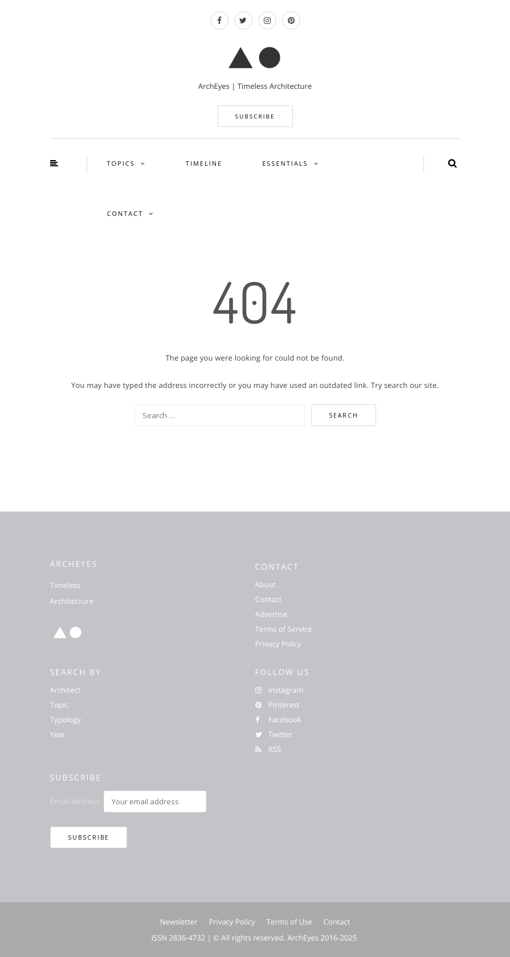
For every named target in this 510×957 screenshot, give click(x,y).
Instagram (279, 690)
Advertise (271, 614)
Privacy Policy (278, 644)
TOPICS (121, 164)
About (265, 584)
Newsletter (179, 922)
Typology (65, 719)
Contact (268, 599)
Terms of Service (283, 629)
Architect (65, 690)
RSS (268, 749)
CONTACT (125, 214)
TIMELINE (204, 164)
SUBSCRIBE (255, 116)
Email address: (76, 801)
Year (58, 734)
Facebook (278, 719)
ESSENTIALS (285, 164)
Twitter (274, 734)
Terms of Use (289, 922)
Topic (59, 705)
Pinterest (277, 705)
